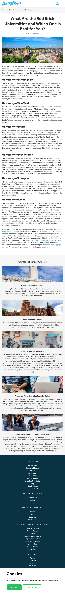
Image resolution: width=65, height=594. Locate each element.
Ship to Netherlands (32, 539)
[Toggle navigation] (62, 3)
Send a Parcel (32, 489)
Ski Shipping (32, 476)
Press (32, 471)
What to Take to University (32, 351)
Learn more (32, 587)
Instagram (33, 563)
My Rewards (32, 473)
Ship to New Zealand (32, 541)
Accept (14, 587)
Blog (10, 10)
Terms (32, 512)
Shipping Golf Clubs (32, 481)
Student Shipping (32, 468)
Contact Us (32, 498)
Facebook (32, 561)
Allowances (32, 519)
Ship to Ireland (32, 547)
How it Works (32, 486)
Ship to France (32, 531)
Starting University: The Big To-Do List (32, 434)
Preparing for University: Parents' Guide (32, 396)
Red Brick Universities (32, 319)
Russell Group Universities (32, 285)
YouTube (32, 566)
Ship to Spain (32, 549)
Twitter (32, 558)
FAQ (32, 503)
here (48, 247)
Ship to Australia (32, 528)
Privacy (32, 514)
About (32, 500)
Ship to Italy (32, 544)
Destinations (32, 465)
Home (4, 10)
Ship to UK (32, 534)
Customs (32, 517)
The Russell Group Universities (43, 240)
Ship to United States (32, 536)
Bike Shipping (32, 478)
